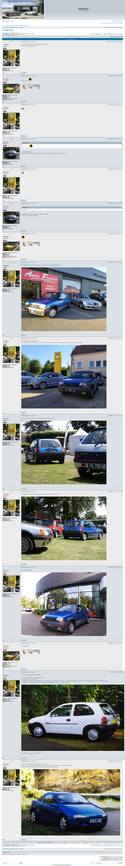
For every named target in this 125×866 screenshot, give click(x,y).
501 (118, 845)
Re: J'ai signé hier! (32, 41)
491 (114, 845)
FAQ (114, 20)
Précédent (100, 845)
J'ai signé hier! (7, 30)
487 (106, 845)
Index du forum (5, 27)
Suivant (121, 845)
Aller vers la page (94, 845)
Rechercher (120, 20)
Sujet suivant (119, 36)
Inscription (11, 20)
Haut (3, 72)
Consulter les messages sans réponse (10, 25)
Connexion (5, 20)
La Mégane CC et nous (13, 27)
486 (105, 845)
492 (116, 845)
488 (108, 845)
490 (112, 845)
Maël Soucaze (66, 865)
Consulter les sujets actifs (23, 25)
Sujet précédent (113, 36)
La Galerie (21, 27)
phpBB (58, 864)
